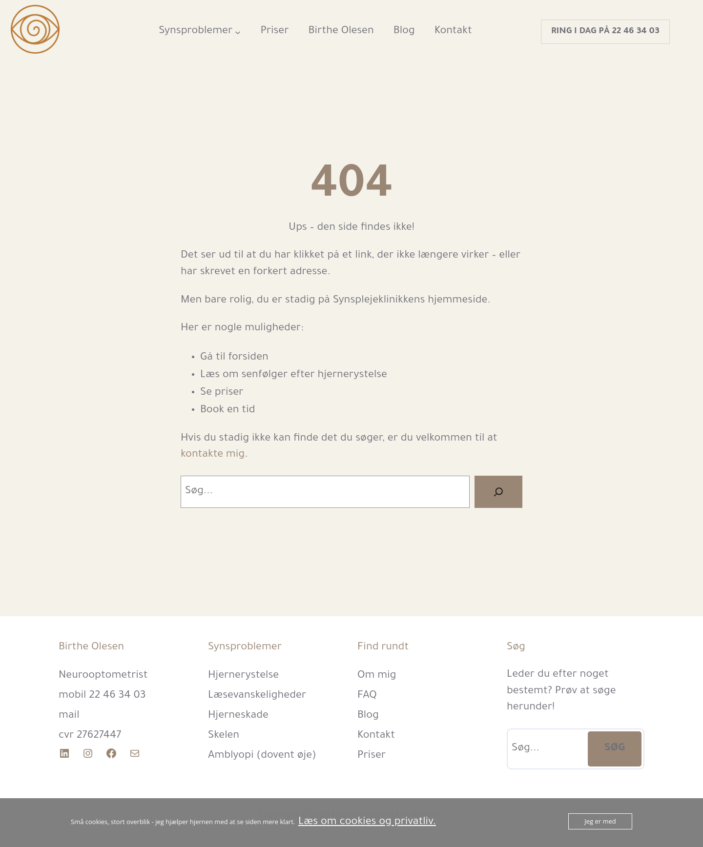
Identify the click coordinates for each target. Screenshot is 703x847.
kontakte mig (213, 455)
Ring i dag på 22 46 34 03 (605, 32)
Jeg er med (600, 821)
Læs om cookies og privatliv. (367, 822)
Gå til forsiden (234, 358)
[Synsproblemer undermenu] (238, 32)
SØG (614, 749)
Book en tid (227, 411)
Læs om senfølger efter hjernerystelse (293, 376)
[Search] (498, 492)
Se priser (221, 393)
